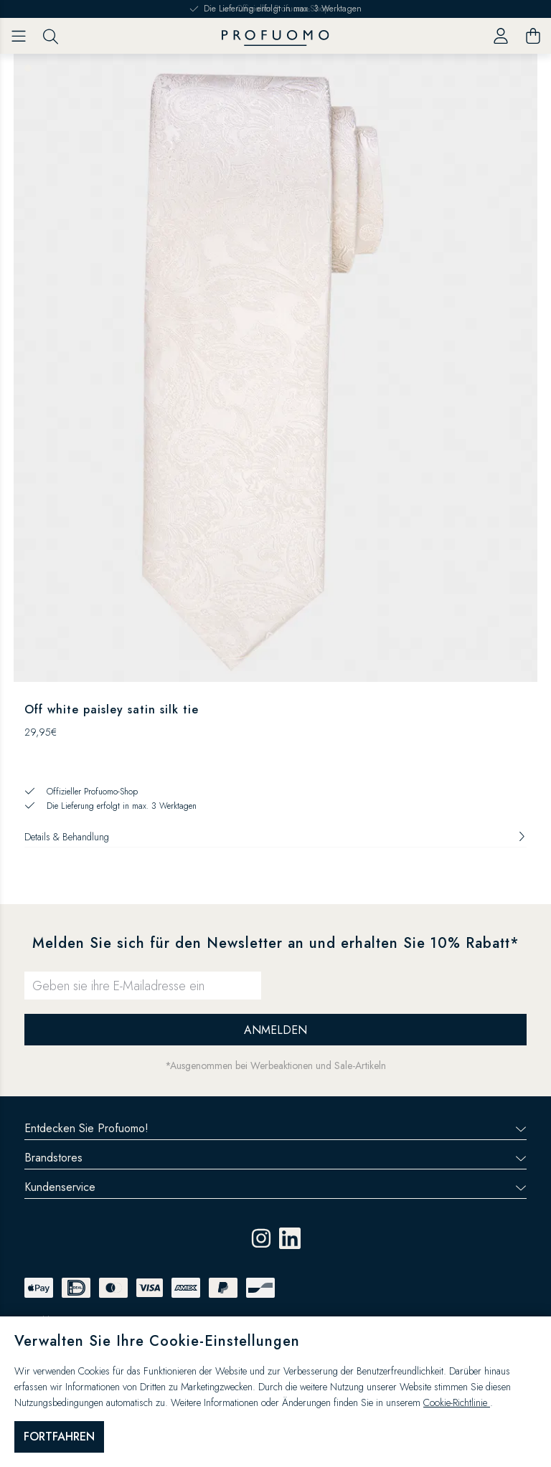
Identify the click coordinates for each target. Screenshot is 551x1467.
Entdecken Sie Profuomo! (275, 1128)
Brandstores (275, 1157)
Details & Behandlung (275, 837)
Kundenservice (275, 1187)
